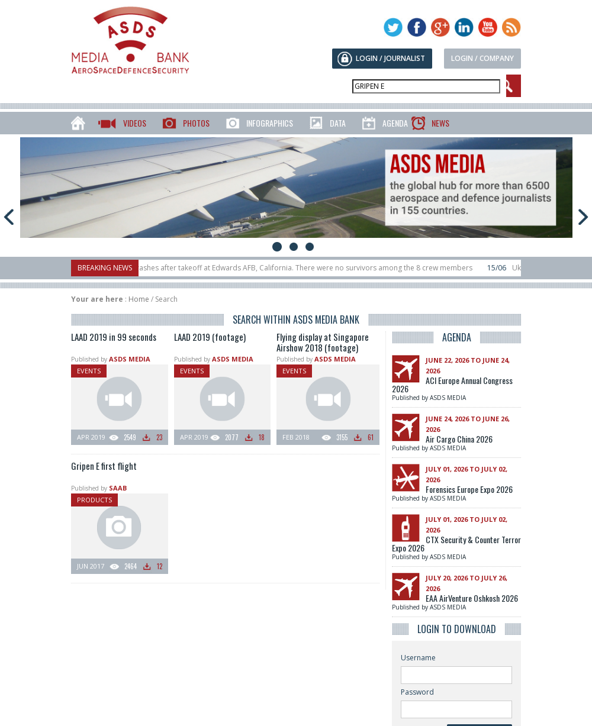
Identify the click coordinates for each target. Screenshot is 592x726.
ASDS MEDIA (129, 358)
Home (138, 299)
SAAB (118, 487)
